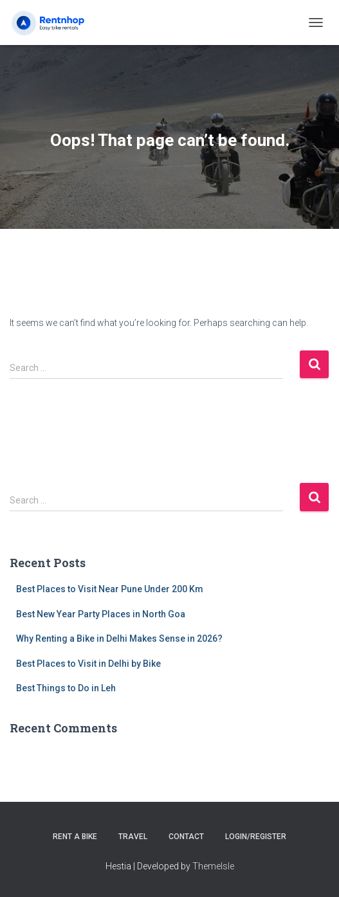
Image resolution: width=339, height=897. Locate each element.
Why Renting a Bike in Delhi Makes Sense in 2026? (119, 638)
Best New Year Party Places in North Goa (100, 614)
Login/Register (255, 836)
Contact (186, 836)
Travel (132, 836)
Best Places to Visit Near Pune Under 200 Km (109, 589)
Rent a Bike (75, 836)
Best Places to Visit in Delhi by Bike (88, 663)
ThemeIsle (213, 866)
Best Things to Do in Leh (66, 688)
